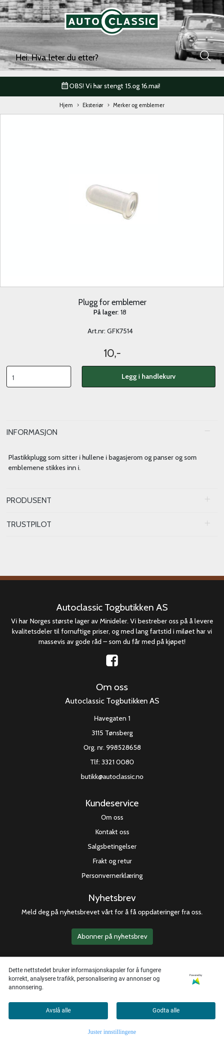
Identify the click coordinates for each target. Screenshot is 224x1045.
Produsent (28, 500)
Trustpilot (28, 524)
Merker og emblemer (136, 105)
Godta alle (165, 1010)
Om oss (112, 817)
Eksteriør (90, 105)
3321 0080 (118, 762)
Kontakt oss (112, 832)
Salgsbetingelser (112, 846)
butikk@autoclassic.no (112, 777)
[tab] (112, 432)
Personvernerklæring (112, 875)
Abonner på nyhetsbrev (112, 936)
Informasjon (31, 432)
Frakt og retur (112, 861)
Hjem (66, 105)
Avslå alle (58, 1010)
